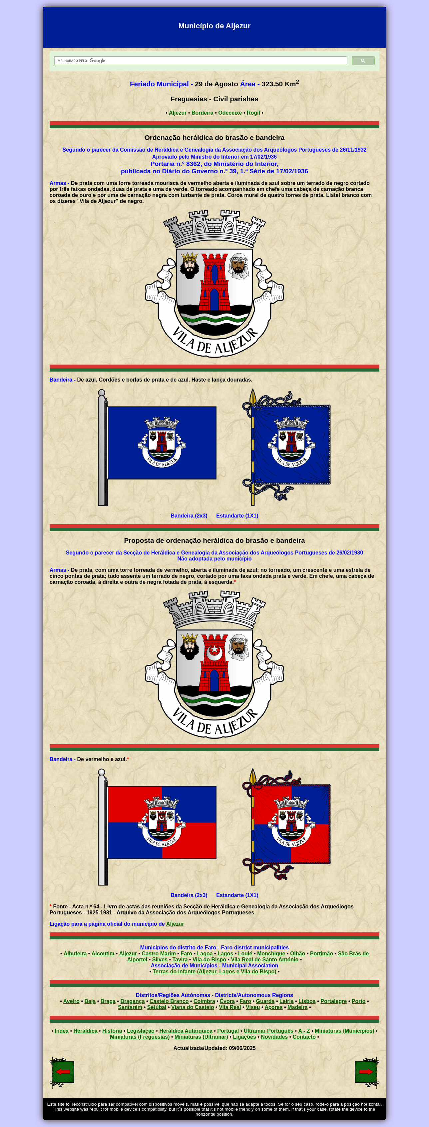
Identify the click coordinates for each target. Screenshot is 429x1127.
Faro (186, 953)
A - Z (304, 1031)
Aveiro (71, 1001)
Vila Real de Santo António (264, 959)
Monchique (271, 953)
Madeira (297, 1007)
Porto (359, 1001)
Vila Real (230, 1007)
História (112, 1031)
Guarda (265, 1001)
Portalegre (333, 1001)
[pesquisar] (200, 60)
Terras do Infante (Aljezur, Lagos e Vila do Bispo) (214, 971)
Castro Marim (159, 953)
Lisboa (307, 1001)
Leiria (286, 1001)
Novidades (274, 1037)
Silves (160, 959)
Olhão (297, 953)
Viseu (253, 1007)
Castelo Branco (169, 1001)
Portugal (228, 1031)
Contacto (304, 1037)
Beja (90, 1001)
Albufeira (75, 953)
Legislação (141, 1031)
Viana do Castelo (192, 1007)
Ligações (244, 1037)
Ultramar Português (268, 1031)
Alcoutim (103, 953)
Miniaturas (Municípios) (344, 1031)
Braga (108, 1001)
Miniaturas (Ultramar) (201, 1037)
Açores (273, 1007)
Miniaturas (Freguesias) (140, 1037)
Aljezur (175, 924)
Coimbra (204, 1001)
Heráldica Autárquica (185, 1031)
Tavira (180, 959)
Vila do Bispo (209, 959)
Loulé (245, 953)
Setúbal (157, 1007)
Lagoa (205, 953)
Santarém (130, 1007)
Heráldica (86, 1031)
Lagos (225, 953)
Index (62, 1031)
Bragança (133, 1001)
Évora (227, 1001)
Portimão (321, 953)
